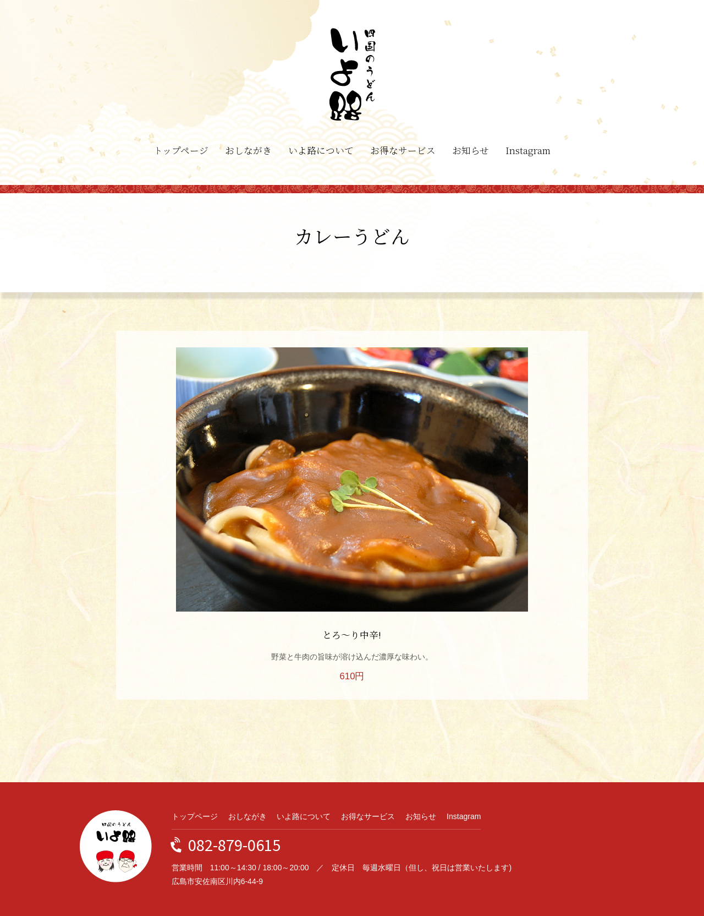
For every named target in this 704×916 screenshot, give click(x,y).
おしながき (248, 150)
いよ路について (321, 150)
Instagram (528, 150)
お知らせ (470, 150)
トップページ (180, 150)
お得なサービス (403, 150)
